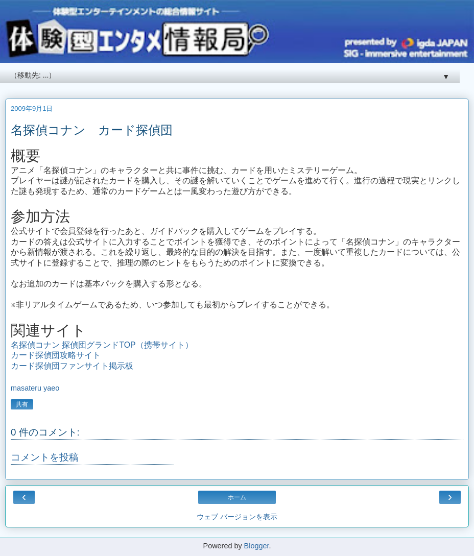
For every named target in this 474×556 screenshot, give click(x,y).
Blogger (256, 546)
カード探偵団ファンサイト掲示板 (72, 365)
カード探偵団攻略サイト (56, 355)
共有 (22, 404)
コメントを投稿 (45, 457)
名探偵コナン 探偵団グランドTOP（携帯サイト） (102, 345)
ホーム (237, 497)
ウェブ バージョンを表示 (237, 517)
